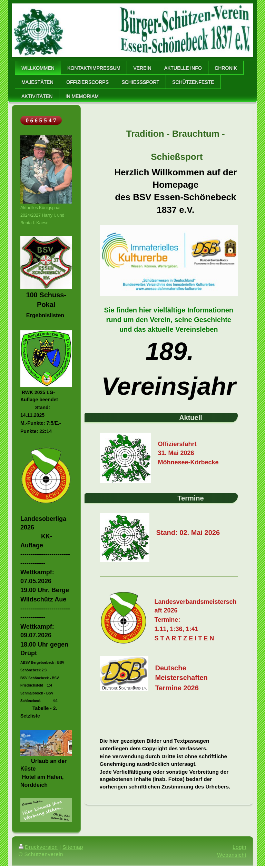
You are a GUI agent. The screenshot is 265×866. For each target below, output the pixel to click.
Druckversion (38, 847)
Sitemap (72, 847)
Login (239, 847)
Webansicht (231, 855)
